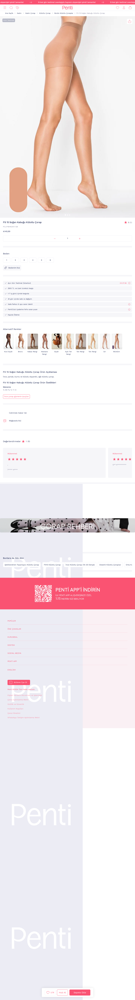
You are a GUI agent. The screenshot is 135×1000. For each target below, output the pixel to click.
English (12, 670)
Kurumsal (13, 637)
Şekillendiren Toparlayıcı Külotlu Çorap (22, 565)
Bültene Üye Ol (20, 682)
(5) (130, 222)
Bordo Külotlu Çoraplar (63, 13)
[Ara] (11, 8)
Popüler (12, 621)
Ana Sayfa (9, 13)
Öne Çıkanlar (14, 629)
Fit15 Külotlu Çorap (52, 565)
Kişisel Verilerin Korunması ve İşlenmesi (25, 695)
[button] (65, 215)
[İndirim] (17, 8)
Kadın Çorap (30, 13)
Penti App (12, 661)
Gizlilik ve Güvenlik (16, 704)
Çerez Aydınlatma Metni (18, 700)
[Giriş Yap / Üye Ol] (124, 8)
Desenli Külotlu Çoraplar (110, 565)
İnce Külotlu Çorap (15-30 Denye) (80, 565)
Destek (11, 645)
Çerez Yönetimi (14, 713)
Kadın (19, 13)
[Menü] (5, 8)
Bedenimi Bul (12, 267)
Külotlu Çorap (45, 13)
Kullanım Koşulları (15, 709)
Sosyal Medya (14, 653)
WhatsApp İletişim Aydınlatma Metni (24, 717)
